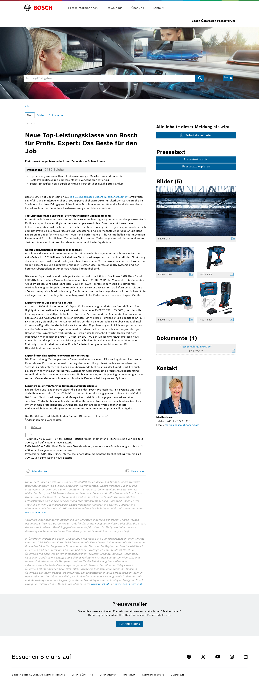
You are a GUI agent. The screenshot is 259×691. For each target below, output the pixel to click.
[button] (228, 78)
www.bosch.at (100, 584)
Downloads (114, 8)
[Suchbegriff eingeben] (114, 78)
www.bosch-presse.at (128, 584)
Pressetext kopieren (196, 166)
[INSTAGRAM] (232, 657)
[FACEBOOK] (189, 657)
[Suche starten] (199, 78)
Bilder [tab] (40, 115)
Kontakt (158, 8)
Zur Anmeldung (129, 624)
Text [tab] (30, 115)
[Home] (38, 5)
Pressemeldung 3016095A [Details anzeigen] (196, 346)
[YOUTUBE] (217, 657)
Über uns (137, 8)
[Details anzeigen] (232, 238)
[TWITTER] (203, 657)
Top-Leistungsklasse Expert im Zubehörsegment (99, 196)
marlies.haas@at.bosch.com (182, 425)
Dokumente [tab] (56, 115)
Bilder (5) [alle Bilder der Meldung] (169, 181)
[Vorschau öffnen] (196, 211)
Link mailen (138, 471)
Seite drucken (39, 471)
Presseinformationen (83, 8)
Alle (27, 106)
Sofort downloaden (196, 135)
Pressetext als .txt (196, 159)
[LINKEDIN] (245, 657)
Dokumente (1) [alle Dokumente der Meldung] (176, 338)
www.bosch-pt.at (35, 512)
